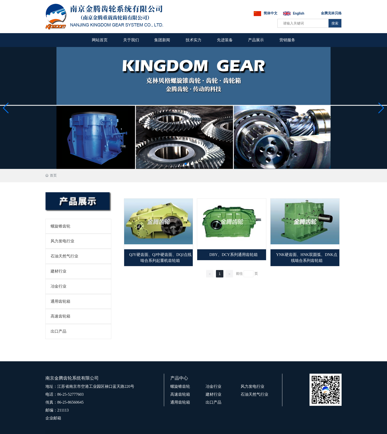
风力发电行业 (62, 241)
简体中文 (270, 13)
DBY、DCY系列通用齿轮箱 (233, 254)
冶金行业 (58, 286)
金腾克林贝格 (331, 13)
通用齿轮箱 (60, 301)
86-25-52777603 (70, 394)
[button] (186, 164)
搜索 (334, 23)
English (298, 13)
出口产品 (58, 331)
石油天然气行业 (64, 256)
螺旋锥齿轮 (60, 226)
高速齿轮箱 (60, 316)
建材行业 (58, 271)
